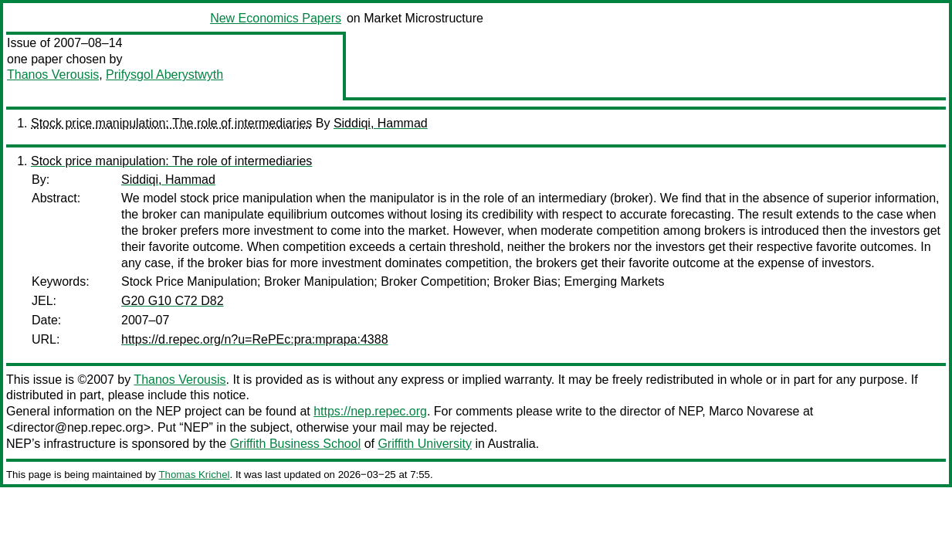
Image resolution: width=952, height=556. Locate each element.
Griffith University (425, 443)
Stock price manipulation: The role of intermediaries (171, 123)
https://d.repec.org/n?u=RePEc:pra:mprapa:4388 (254, 339)
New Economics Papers (275, 18)
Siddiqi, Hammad (381, 123)
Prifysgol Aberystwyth (164, 74)
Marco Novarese (754, 411)
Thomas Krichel (193, 474)
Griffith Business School (295, 443)
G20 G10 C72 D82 (172, 300)
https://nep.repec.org (370, 411)
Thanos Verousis (53, 74)
